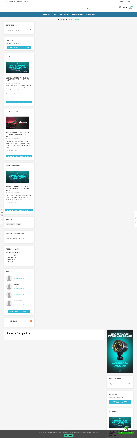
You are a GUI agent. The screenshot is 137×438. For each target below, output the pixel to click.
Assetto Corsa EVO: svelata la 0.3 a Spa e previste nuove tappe (15, 186)
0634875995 (10, 429)
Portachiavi (40, 429)
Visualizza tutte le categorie (17, 96)
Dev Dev (16, 341)
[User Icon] (123, 8)
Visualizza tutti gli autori (17, 368)
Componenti (40, 422)
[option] (17, 127)
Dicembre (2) (12, 312)
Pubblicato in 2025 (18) (13, 310)
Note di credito (85, 424)
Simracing (40, 420)
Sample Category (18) (14, 91)
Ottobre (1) (11, 317)
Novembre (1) (12, 314)
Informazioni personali (88, 420)
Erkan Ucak (18, 358)
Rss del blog (17, 378)
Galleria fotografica (15, 291)
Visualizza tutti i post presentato (17, 267)
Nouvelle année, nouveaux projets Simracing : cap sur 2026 (17, 128)
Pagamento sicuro (64, 427)
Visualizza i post (19, 335)
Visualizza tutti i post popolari (17, 210)
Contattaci (62, 429)
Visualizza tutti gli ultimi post (17, 153)
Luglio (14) (11, 319)
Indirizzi (83, 427)
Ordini (83, 422)
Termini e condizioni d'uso (67, 424)
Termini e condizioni (73, 432)
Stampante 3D (41, 424)
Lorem (18, 281)
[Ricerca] (66, 8)
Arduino (39, 427)
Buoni (82, 429)
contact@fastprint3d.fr (13, 426)
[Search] (87, 9)
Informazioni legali (64, 422)
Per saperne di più (11, 145)
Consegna (62, 420)
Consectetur (10, 281)
